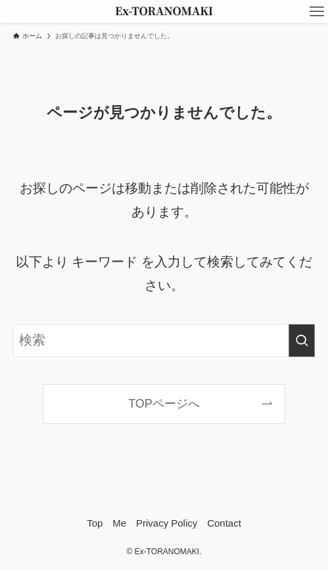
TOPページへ (164, 403)
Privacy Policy (166, 523)
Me (119, 523)
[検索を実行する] (302, 340)
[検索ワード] (164, 340)
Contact (224, 523)
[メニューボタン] (316, 11)
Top (95, 523)
